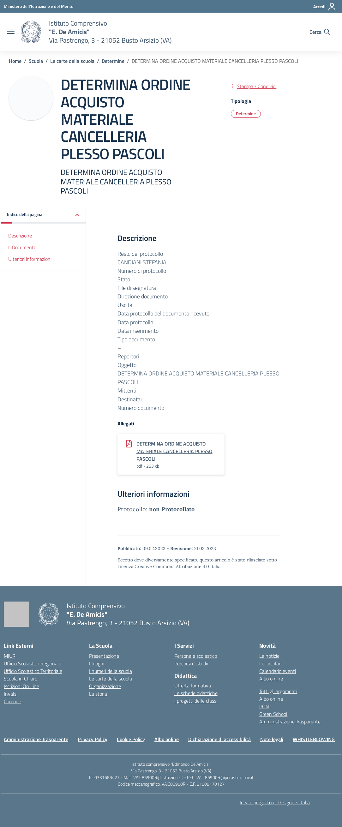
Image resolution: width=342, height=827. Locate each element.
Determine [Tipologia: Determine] (246, 113)
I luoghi (96, 663)
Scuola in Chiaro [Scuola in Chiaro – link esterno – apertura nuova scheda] (20, 678)
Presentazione (104, 656)
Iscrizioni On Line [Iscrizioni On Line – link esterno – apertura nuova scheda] (21, 686)
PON (264, 706)
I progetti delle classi (195, 700)
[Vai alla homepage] (31, 32)
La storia (98, 694)
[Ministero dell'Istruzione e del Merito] (38, 6)
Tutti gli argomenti (278, 691)
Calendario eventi (277, 671)
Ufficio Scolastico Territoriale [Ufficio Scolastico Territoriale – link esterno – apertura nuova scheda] (33, 671)
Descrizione (20, 235)
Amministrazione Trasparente (290, 721)
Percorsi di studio (191, 663)
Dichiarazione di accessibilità (219, 739)
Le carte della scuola (110, 678)
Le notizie (269, 656)
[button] (43, 215)
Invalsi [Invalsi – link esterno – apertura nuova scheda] (10, 694)
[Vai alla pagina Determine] (113, 61)
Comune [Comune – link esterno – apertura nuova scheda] (12, 701)
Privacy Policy (92, 739)
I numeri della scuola (110, 671)
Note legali (271, 739)
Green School (273, 714)
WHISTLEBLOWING (314, 739)
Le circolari (270, 663)
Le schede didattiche (196, 693)
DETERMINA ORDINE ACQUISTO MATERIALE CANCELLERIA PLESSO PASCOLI (174, 451)
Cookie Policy (131, 739)
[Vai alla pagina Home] (15, 61)
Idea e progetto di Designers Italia (275, 802)
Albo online (271, 678)
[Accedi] (324, 6)
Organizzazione (105, 686)
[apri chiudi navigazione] (11, 32)
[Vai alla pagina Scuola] (36, 61)
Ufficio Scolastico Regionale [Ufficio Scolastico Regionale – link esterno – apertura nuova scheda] (32, 663)
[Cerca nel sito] (320, 32)
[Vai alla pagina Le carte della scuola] (72, 61)
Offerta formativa (192, 685)
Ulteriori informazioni (29, 259)
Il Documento (22, 247)
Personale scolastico (195, 656)
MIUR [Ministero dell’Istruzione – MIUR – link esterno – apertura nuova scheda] (9, 656)
